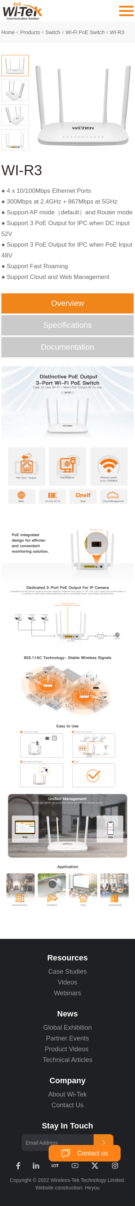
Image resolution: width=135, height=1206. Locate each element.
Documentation (67, 347)
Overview (67, 303)
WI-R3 (117, 32)
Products (30, 32)
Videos (67, 982)
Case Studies (67, 971)
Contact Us (67, 1105)
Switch (52, 32)
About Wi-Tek (67, 1094)
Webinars (67, 993)
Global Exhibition (67, 1027)
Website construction (59, 1188)
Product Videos (67, 1049)
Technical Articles (67, 1059)
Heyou (92, 1188)
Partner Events (67, 1038)
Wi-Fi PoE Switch (85, 32)
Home (8, 32)
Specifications (67, 325)
